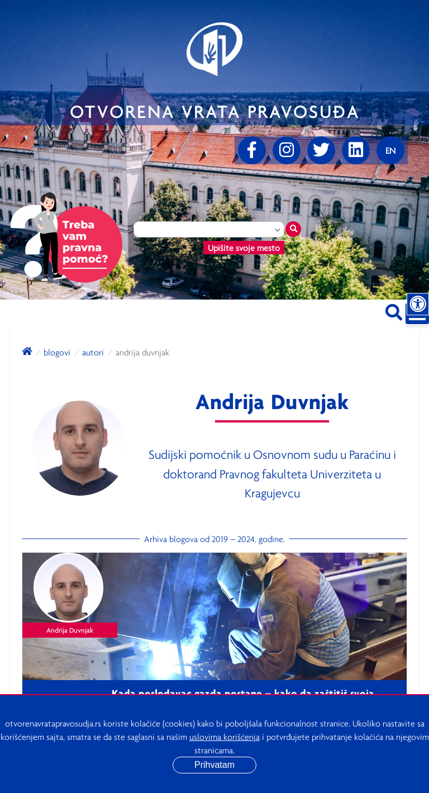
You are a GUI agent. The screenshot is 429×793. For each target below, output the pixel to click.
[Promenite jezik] (390, 150)
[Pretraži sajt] (394, 310)
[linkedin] (356, 150)
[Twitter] (321, 150)
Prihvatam (214, 765)
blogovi (57, 352)
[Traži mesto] (293, 229)
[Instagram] (287, 150)
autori (93, 352)
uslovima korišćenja (224, 737)
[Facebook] (252, 150)
